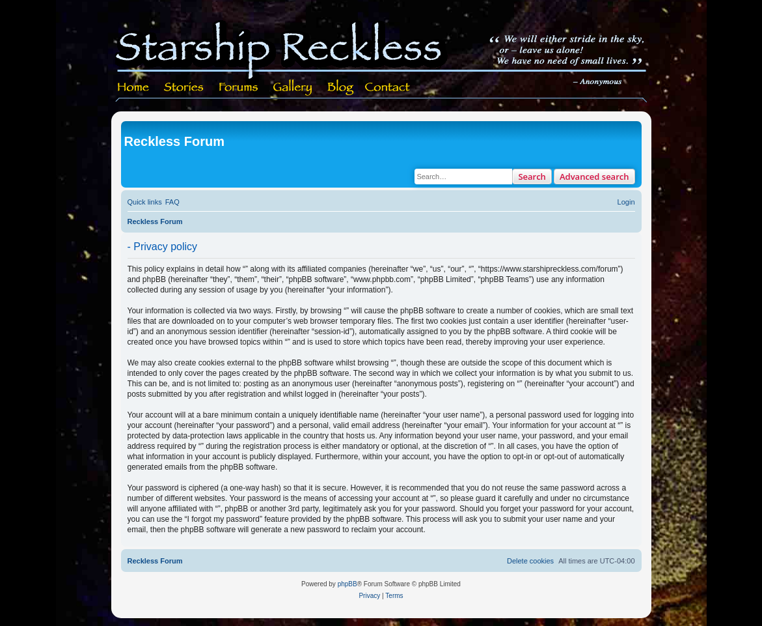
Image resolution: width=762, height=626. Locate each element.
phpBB (347, 584)
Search (532, 176)
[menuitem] (172, 202)
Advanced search (594, 176)
